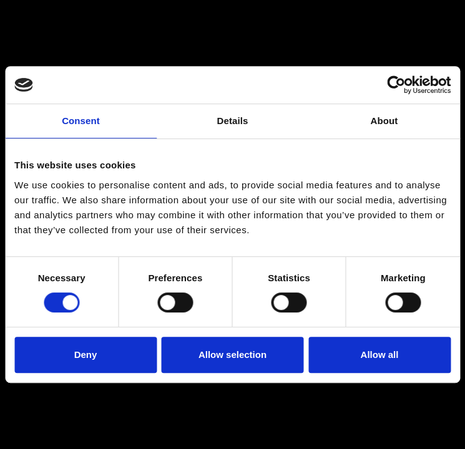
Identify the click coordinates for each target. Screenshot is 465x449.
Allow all (380, 354)
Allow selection (232, 354)
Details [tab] (232, 120)
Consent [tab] (81, 120)
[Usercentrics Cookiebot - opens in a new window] (396, 84)
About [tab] (384, 120)
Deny (85, 354)
